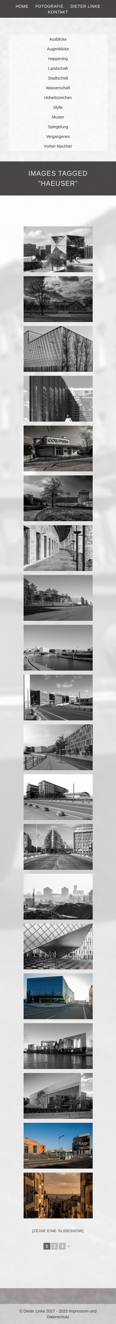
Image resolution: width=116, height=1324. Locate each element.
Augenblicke (58, 49)
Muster (58, 117)
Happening (58, 58)
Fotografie (49, 6)
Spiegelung (58, 127)
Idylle (58, 107)
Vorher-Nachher (58, 146)
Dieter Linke (85, 6)
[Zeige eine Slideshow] (57, 1231)
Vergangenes (58, 136)
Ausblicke (58, 39)
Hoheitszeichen (58, 97)
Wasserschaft (58, 88)
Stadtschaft (58, 78)
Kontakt (58, 12)
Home (22, 6)
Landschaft (58, 68)
